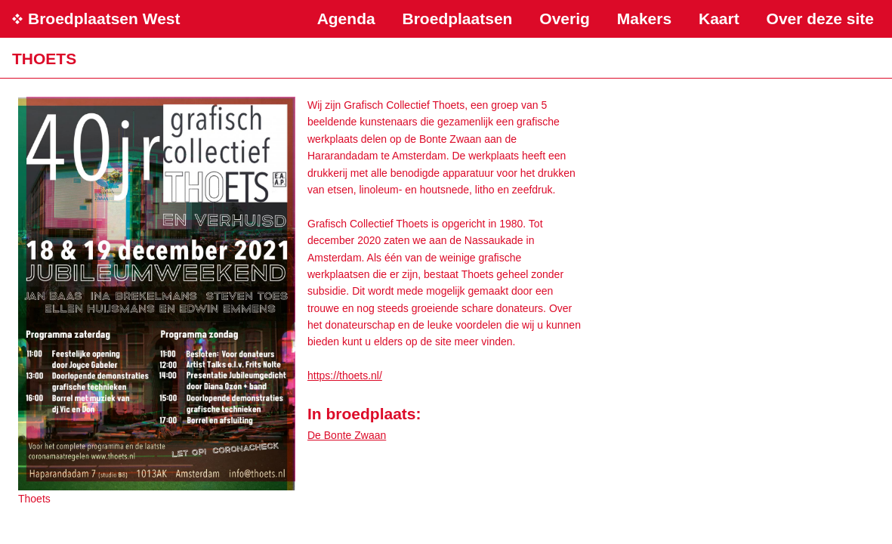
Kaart (719, 18)
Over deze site (820, 18)
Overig (564, 18)
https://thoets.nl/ (344, 375)
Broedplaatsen (458, 18)
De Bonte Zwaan (346, 435)
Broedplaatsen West (104, 18)
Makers (644, 18)
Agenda (346, 18)
